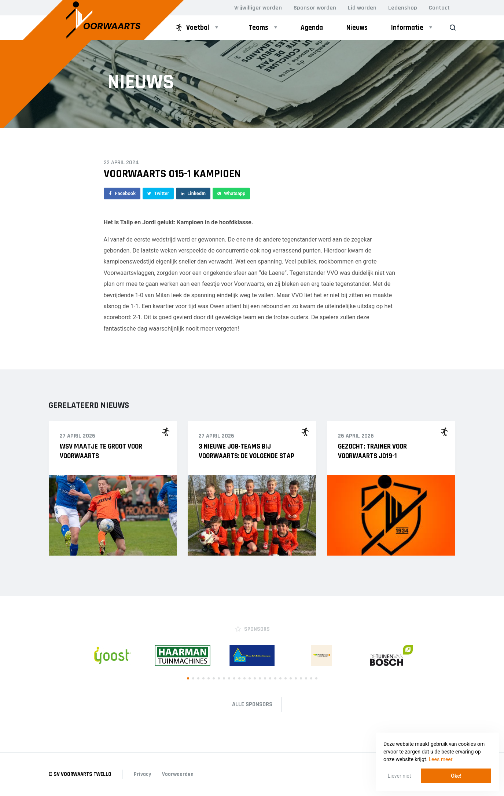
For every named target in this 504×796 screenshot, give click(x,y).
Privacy (142, 774)
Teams (258, 27)
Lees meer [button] (441, 759)
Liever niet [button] (399, 776)
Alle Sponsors (252, 704)
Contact (439, 8)
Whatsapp (231, 193)
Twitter (158, 193)
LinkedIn (193, 193)
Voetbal (191, 27)
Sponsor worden (315, 8)
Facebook (122, 193)
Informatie (407, 27)
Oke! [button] (456, 776)
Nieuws (357, 27)
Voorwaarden (178, 774)
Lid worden (362, 8)
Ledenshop (402, 8)
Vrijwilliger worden (258, 8)
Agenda (312, 27)
